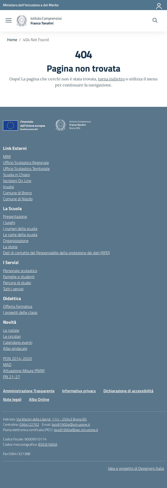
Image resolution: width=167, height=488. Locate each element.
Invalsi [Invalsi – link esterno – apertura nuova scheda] (8, 187)
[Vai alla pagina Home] (12, 40)
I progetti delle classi (20, 312)
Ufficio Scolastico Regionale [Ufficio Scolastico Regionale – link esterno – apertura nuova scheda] (26, 162)
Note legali (12, 399)
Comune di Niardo (18, 199)
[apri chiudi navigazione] (9, 21)
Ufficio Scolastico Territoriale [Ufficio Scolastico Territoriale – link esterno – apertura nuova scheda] (26, 169)
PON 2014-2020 (17, 358)
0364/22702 (29, 424)
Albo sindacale (15, 348)
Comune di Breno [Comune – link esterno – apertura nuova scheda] (17, 193)
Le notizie (11, 330)
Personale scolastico (20, 271)
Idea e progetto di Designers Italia (136, 468)
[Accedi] (159, 5)
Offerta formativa (17, 306)
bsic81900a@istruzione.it (71, 424)
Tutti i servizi (13, 289)
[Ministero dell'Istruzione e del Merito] (31, 5)
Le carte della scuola (20, 235)
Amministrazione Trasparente (28, 391)
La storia (10, 247)
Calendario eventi (17, 342)
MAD (7, 365)
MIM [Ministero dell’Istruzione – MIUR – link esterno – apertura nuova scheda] (7, 156)
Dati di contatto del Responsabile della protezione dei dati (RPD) (56, 253)
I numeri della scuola (20, 228)
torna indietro (111, 78)
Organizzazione (16, 241)
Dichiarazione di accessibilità (128, 391)
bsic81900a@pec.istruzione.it (76, 429)
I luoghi (9, 222)
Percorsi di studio (17, 283)
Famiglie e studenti (19, 277)
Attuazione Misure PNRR (24, 371)
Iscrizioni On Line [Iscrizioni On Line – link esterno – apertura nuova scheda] (17, 181)
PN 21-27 (11, 377)
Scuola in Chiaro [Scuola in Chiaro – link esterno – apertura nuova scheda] (16, 175)
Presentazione (15, 216)
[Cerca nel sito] (155, 21)
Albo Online (39, 399)
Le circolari (12, 336)
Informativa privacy (79, 391)
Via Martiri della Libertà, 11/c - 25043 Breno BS (51, 419)
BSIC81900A (47, 444)
